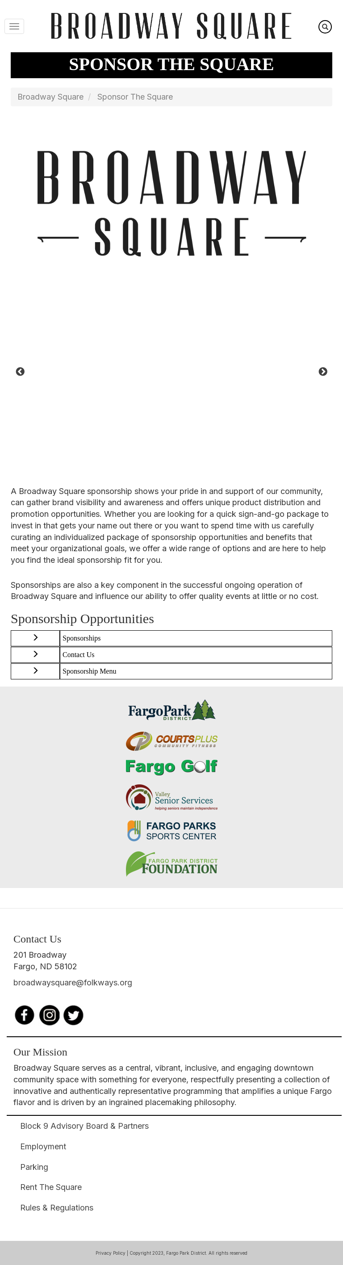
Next (323, 372)
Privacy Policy (110, 1253)
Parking (34, 1167)
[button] (35, 638)
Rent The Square (51, 1187)
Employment (43, 1146)
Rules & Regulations (56, 1207)
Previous (20, 372)
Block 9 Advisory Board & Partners (84, 1126)
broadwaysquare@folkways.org (72, 982)
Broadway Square (50, 96)
